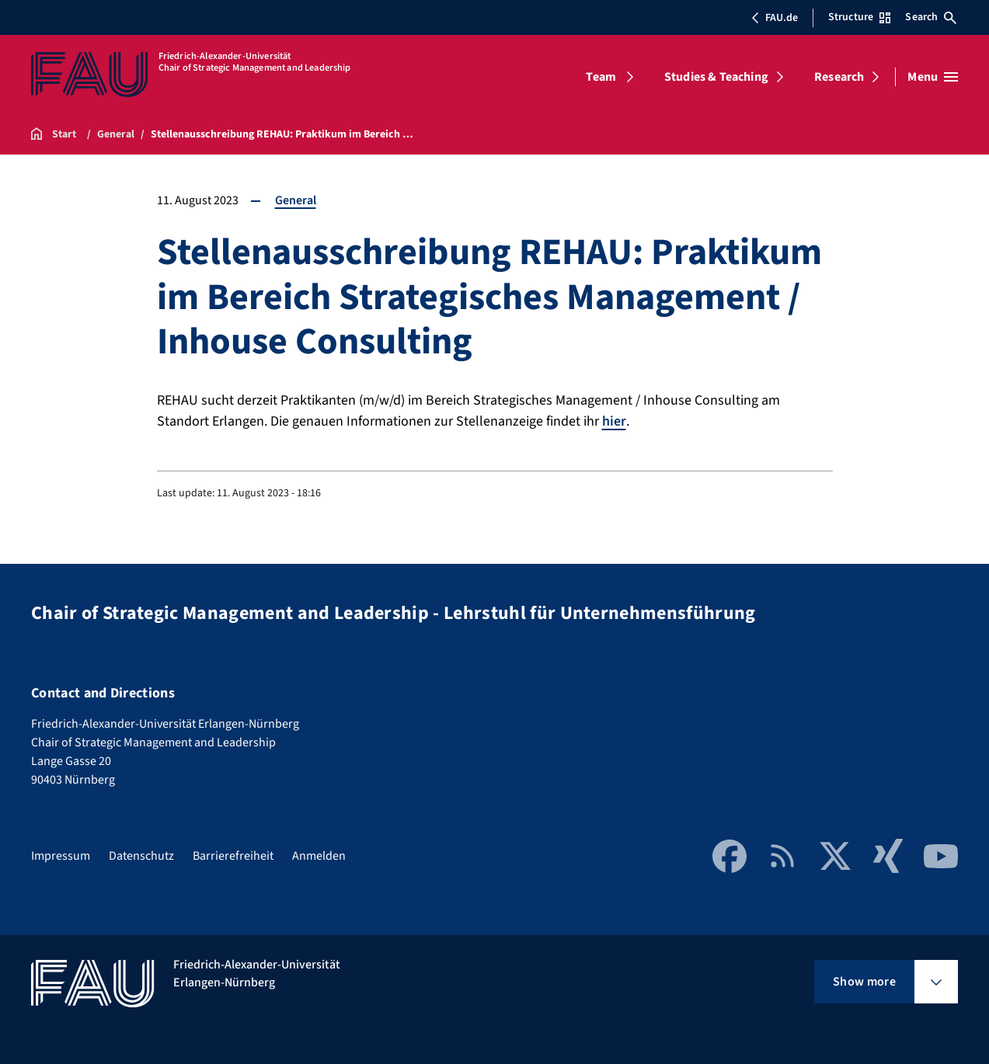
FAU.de (774, 18)
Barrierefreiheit (233, 855)
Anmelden (319, 855)
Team (601, 76)
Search (930, 17)
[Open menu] (932, 77)
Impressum (60, 855)
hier (614, 421)
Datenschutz (141, 855)
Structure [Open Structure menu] (859, 17)
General (295, 200)
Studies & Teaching (716, 76)
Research (839, 76)
